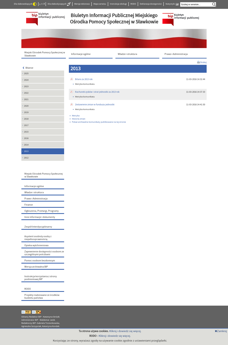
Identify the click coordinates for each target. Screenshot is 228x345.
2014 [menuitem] (26, 144)
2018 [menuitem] (26, 118)
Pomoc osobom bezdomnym (39, 260)
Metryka (74, 115)
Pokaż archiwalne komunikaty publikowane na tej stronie (98, 122)
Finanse (28, 204)
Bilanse (28, 67)
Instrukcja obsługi (118, 4)
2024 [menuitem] (26, 80)
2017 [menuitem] (26, 125)
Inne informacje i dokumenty (39, 217)
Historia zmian (77, 118)
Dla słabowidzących (25, 4)
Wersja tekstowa (82, 4)
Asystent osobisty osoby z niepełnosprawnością (37, 238)
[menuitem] (44, 54)
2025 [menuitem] (26, 73)
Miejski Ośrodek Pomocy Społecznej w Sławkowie (43, 175)
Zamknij (221, 331)
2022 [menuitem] (26, 93)
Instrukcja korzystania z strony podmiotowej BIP (40, 278)
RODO (133, 4)
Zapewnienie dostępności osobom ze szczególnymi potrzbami (44, 253)
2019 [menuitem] (26, 112)
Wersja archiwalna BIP (36, 266)
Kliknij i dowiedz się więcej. (125, 331)
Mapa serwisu (99, 4)
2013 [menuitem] (26, 151)
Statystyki (171, 4)
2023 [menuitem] (26, 86)
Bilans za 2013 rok (83, 79)
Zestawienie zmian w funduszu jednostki (94, 104)
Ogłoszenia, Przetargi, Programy (41, 211)
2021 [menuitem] (26, 99)
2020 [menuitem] (26, 106)
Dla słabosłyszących (59, 4)
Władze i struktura (34, 192)
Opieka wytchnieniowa (36, 245)
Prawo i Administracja (36, 198)
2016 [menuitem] (26, 138)
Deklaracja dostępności (151, 4)
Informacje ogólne (34, 186)
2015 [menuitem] (26, 131)
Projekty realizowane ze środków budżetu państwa (41, 296)
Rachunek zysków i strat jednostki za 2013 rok (97, 91)
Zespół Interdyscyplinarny (38, 226)
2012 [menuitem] (26, 157)
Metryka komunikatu (84, 84)
